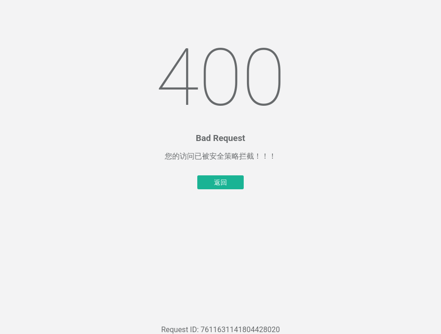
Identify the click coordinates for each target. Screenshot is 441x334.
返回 (220, 182)
